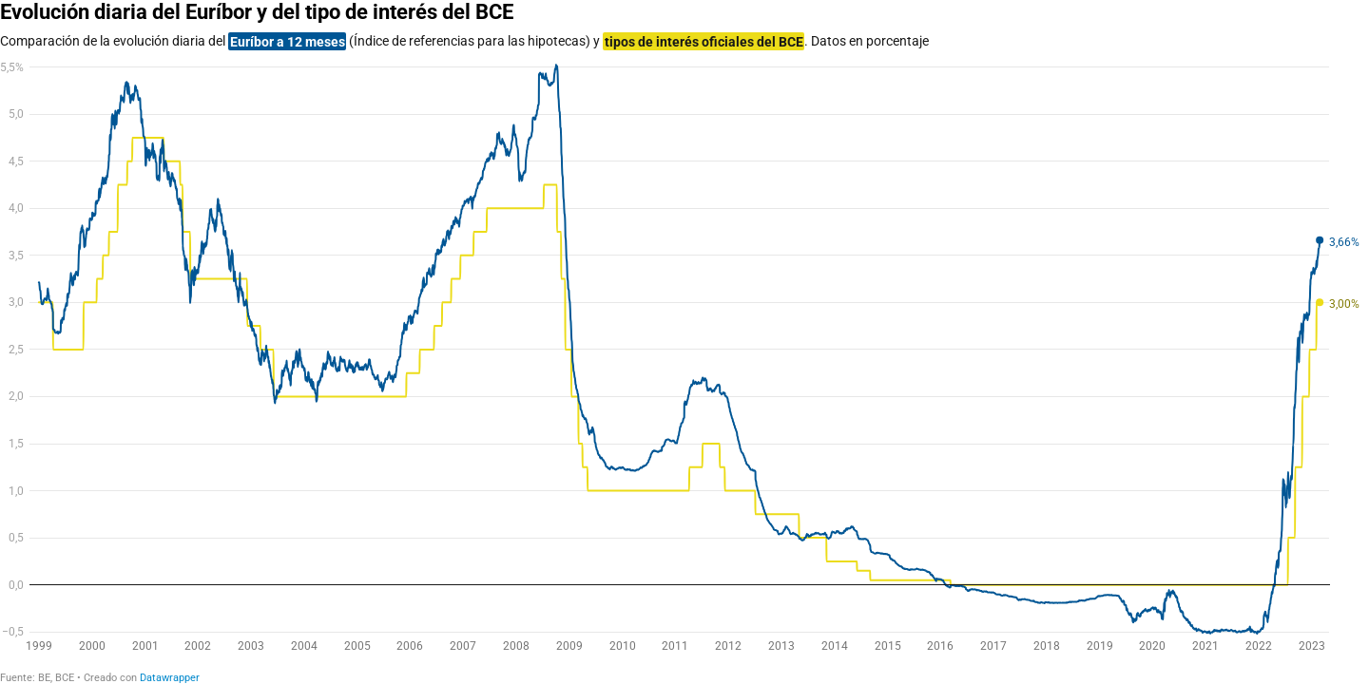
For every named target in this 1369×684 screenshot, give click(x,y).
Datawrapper (170, 678)
